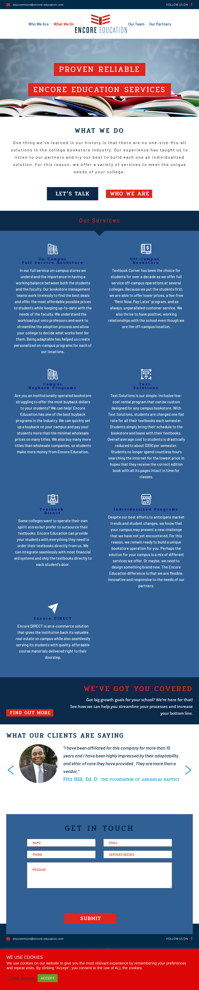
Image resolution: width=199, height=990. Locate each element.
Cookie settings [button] (21, 978)
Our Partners (160, 24)
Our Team (136, 24)
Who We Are (38, 24)
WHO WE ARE (130, 194)
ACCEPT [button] (47, 978)
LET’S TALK (73, 193)
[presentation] (10, 770)
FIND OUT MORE (30, 713)
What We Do (64, 24)
